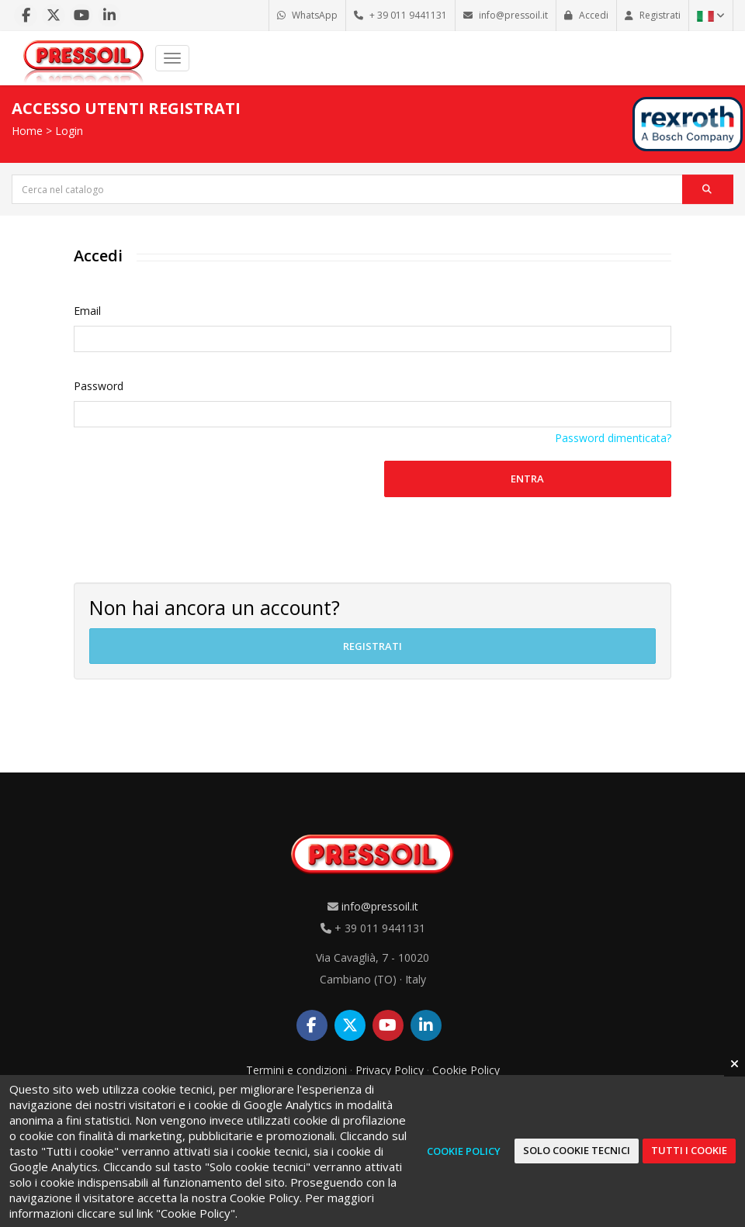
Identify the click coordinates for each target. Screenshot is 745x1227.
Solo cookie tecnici (576, 1150)
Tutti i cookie (689, 1150)
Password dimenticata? (613, 437)
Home (27, 130)
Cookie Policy (466, 1070)
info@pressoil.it (379, 906)
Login (69, 130)
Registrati (372, 646)
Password (98, 385)
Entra (527, 479)
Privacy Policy (389, 1070)
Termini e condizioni (296, 1070)
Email (87, 310)
